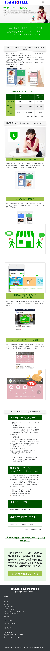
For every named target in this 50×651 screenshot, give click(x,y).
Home (6, 601)
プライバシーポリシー (11, 623)
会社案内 (6, 616)
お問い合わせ (8, 620)
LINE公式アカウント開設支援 (14, 611)
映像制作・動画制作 (11, 613)
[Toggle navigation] (42, 2)
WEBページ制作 (10, 609)
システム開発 (9, 606)
